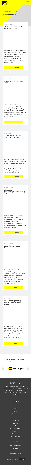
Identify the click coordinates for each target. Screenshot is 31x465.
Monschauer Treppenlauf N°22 (14, 247)
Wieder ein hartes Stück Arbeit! (13, 82)
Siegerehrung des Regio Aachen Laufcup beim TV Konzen (14, 302)
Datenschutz (15, 459)
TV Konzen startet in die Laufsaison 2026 (13, 27)
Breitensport (15, 413)
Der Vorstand (15, 423)
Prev (3, 368)
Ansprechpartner (15, 425)
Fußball (16, 405)
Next (28, 368)
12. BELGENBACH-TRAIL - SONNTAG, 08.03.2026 (13, 136)
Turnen (16, 408)
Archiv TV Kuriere (15, 436)
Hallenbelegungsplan (15, 428)
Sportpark (15, 431)
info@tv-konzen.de (15, 445)
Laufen (15, 411)
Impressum (8, 459)
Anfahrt (15, 448)
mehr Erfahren (13, 68)
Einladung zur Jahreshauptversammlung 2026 (14, 191)
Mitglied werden (15, 433)
